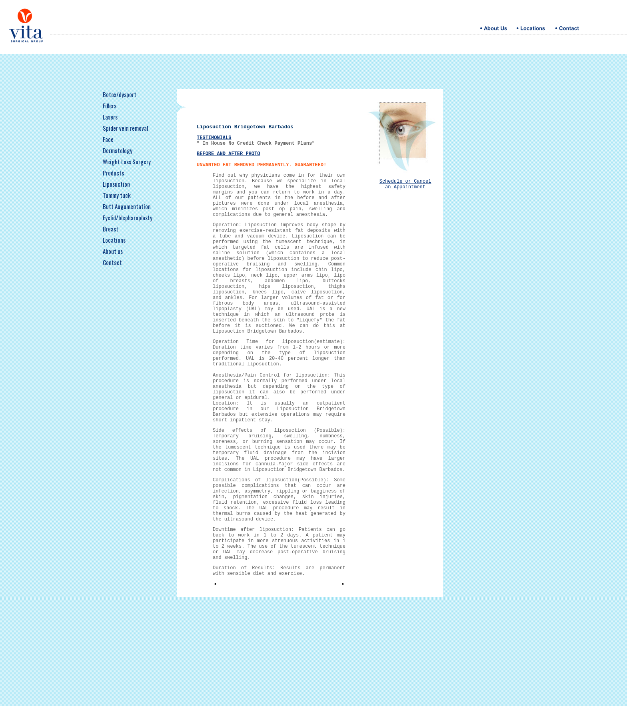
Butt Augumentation (127, 206)
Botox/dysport (119, 94)
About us (113, 251)
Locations (114, 239)
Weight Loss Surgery (127, 161)
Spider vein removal (125, 128)
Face (108, 139)
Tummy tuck (117, 195)
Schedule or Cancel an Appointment (405, 185)
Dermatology (117, 150)
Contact (112, 262)
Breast (110, 228)
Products (113, 172)
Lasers (110, 116)
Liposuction (116, 183)
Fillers (109, 105)
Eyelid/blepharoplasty (127, 217)
